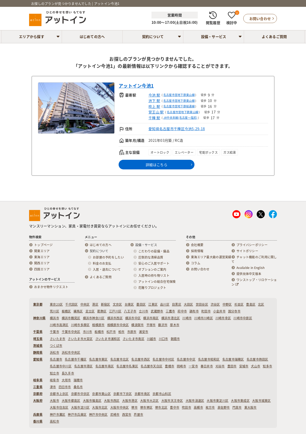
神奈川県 (39, 318)
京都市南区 (142, 393)
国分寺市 (234, 311)
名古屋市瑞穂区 (233, 359)
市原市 (132, 331)
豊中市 (174, 407)
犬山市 (255, 366)
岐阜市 (54, 380)
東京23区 (56, 304)
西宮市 (127, 414)
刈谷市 (220, 366)
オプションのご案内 (152, 269)
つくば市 (56, 345)
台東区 (129, 304)
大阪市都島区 (71, 400)
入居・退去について (107, 269)
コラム (195, 263)
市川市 (87, 331)
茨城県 (37, 345)
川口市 (163, 339)
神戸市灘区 (57, 414)
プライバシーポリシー (252, 245)
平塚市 (151, 325)
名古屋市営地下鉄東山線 (179, 95)
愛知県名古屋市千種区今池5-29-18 (176, 128)
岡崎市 (181, 366)
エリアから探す (31, 36)
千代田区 (71, 304)
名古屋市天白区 (151, 366)
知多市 (267, 366)
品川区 (164, 304)
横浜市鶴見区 (71, 318)
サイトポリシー (247, 251)
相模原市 (98, 325)
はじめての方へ (92, 36)
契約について (153, 36)
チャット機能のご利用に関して (254, 259)
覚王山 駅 (156, 111)
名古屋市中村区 (163, 359)
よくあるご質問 (274, 36)
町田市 (206, 311)
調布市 (194, 311)
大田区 (188, 304)
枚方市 (210, 407)
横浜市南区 (151, 318)
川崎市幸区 (223, 318)
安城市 (244, 366)
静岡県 (37, 352)
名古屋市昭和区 (209, 359)
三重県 (37, 387)
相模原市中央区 (118, 325)
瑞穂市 (78, 380)
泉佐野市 (223, 407)
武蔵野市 (157, 311)
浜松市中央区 (71, 352)
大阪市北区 (99, 407)
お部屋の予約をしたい (108, 257)
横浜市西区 (115, 318)
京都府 (37, 393)
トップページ (43, 245)
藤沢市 (162, 325)
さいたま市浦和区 (107, 339)
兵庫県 (37, 414)
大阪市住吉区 (59, 407)
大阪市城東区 (261, 400)
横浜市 (54, 318)
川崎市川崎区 (203, 318)
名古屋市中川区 (61, 366)
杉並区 (239, 304)
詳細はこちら (156, 164)
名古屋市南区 (104, 366)
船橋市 (99, 331)
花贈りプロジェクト (152, 287)
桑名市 (78, 387)
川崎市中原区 (242, 318)
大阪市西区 (111, 400)
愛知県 (37, 359)
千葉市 (54, 331)
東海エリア (42, 257)
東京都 (37, 304)
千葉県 (37, 331)
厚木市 (174, 325)
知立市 (54, 373)
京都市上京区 (59, 393)
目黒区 (176, 304)
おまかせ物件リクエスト (51, 287)
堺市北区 (161, 407)
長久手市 (68, 373)
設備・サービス (213, 36)
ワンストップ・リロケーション (254, 282)
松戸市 (111, 331)
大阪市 (54, 400)
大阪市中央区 (119, 407)
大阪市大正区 (149, 400)
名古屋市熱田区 (257, 359)
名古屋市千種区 (75, 359)
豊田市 (232, 366)
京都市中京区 (80, 393)
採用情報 (197, 251)
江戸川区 (115, 311)
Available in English (250, 267)
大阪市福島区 (92, 400)
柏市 (121, 331)
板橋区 (66, 311)
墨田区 (141, 304)
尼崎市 (115, 414)
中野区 (227, 304)
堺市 (134, 407)
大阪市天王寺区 (172, 400)
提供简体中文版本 (248, 273)
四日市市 (65, 387)
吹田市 (186, 407)
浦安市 (143, 331)
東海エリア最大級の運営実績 (211, 257)
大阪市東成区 (240, 400)
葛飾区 (101, 311)
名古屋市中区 (186, 359)
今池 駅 (154, 94)
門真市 (237, 407)
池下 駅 (154, 100)
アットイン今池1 (136, 85)
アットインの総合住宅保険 (157, 281)
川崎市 (187, 318)
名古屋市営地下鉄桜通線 (179, 106)
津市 (53, 387)
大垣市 (66, 380)
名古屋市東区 (98, 359)
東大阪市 (250, 407)
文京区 (117, 304)
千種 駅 (154, 117)
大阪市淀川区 (80, 407)
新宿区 (105, 304)
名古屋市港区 (83, 366)
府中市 (182, 311)
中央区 (85, 304)
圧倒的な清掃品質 (150, 257)
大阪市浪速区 (195, 400)
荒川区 (54, 311)
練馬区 (78, 311)
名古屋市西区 (140, 359)
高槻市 (198, 407)
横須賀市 (137, 325)
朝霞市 (175, 339)
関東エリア (42, 251)
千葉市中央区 (71, 331)
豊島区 (250, 304)
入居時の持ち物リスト (153, 275)
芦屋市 (138, 414)
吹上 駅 (154, 106)
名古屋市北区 (119, 359)
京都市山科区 (161, 393)
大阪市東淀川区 (217, 400)
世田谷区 (202, 304)
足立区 (90, 311)
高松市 (54, 421)
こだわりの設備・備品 (153, 251)
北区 (261, 304)
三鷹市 (170, 311)
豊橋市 (169, 366)
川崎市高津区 (59, 325)
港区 (95, 304)
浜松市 (54, 352)
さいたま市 (57, 339)
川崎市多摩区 (80, 325)
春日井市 (207, 366)
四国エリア (42, 269)
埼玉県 (37, 339)
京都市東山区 (101, 393)
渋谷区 (215, 304)
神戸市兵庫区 (77, 414)
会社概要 (197, 245)
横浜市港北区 (170, 318)
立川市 (143, 311)
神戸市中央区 (98, 414)
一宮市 (193, 366)
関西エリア (42, 263)
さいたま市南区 (133, 339)
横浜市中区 (133, 318)
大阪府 (37, 400)
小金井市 (219, 311)
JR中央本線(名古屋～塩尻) (180, 117)
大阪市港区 (130, 400)
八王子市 (130, 311)
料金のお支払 (102, 263)
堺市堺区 (146, 407)
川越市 (151, 339)
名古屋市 (56, 359)
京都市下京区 (122, 393)
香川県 (37, 421)
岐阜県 (37, 380)
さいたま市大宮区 (80, 339)
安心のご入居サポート (153, 263)
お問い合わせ (200, 269)
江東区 (153, 304)
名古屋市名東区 (127, 366)
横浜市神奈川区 (94, 318)
